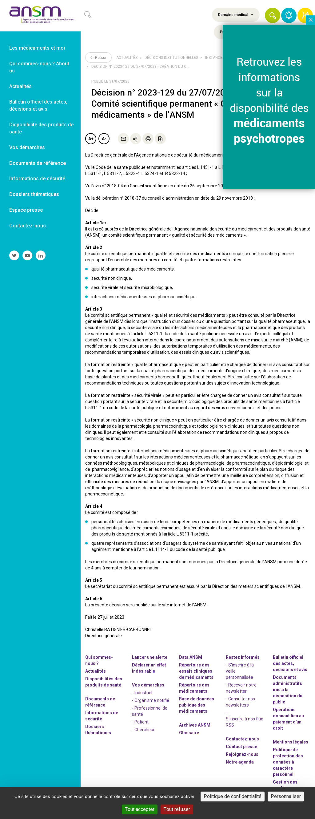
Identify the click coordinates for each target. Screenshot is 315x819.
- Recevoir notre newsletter (241, 688)
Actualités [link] (20, 86)
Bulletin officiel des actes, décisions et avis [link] (38, 105)
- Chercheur (143, 729)
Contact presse (241, 746)
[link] (40, 15)
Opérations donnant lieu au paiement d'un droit (288, 719)
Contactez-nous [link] (27, 226)
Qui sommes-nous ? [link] (99, 660)
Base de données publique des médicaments (196, 705)
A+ (91, 138)
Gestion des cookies (285, 785)
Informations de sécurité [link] (37, 178)
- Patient (140, 721)
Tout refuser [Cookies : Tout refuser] (177, 809)
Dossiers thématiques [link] (34, 194)
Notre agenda (240, 762)
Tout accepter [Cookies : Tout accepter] (139, 809)
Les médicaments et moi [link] (37, 48)
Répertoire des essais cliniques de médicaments (196, 671)
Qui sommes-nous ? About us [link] (39, 67)
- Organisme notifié (150, 700)
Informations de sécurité (101, 715)
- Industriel (142, 692)
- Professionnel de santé (149, 711)
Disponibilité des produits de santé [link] (41, 128)
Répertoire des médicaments (194, 688)
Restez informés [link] (243, 657)
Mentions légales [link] (290, 742)
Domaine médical (235, 14)
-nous (242, 754)
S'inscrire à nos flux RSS (244, 721)
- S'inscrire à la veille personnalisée (240, 671)
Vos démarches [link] (27, 147)
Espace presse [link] (26, 210)
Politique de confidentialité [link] (232, 796)
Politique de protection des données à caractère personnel (288, 762)
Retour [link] (98, 57)
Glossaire (189, 732)
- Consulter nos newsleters (240, 701)
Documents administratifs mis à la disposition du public (287, 689)
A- (104, 138)
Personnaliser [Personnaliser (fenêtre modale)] (286, 796)
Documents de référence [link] (37, 163)
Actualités (127, 57)
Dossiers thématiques (98, 729)
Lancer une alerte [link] (149, 657)
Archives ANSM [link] (194, 725)
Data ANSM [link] (190, 657)
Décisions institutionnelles (171, 57)
